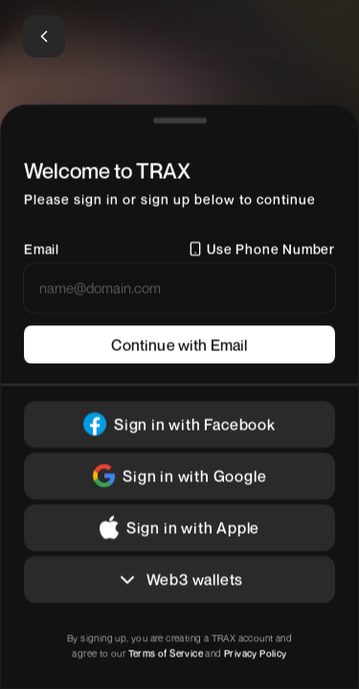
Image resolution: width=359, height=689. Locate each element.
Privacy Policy (254, 652)
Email (41, 248)
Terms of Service (165, 652)
